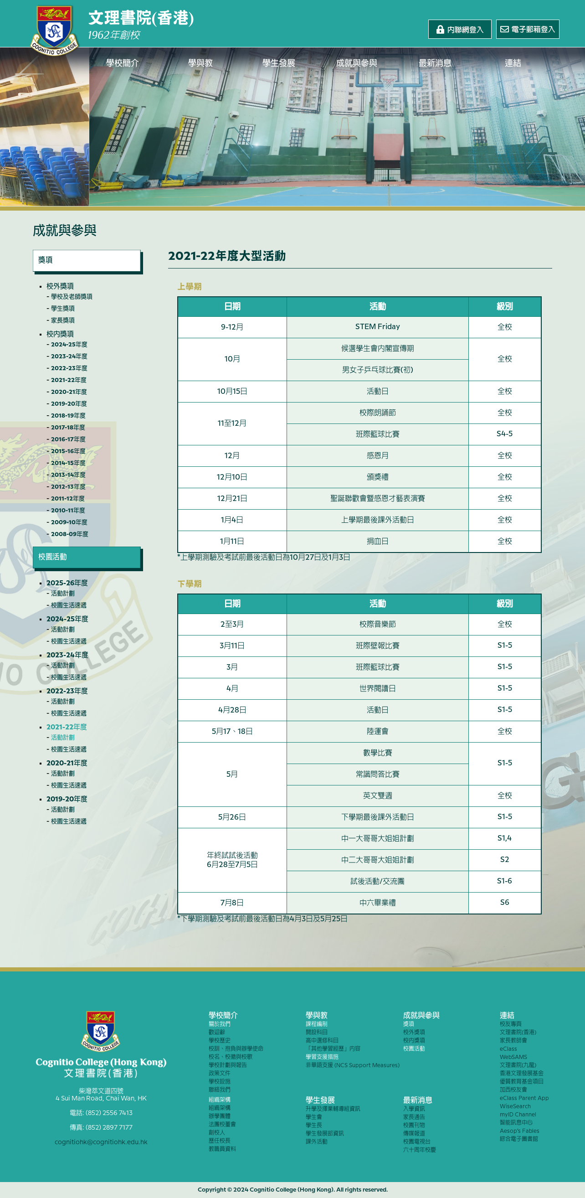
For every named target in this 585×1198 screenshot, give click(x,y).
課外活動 (317, 1142)
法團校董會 (222, 1124)
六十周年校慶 (419, 1150)
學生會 (314, 1117)
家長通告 (414, 1117)
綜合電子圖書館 (519, 1139)
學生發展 (279, 64)
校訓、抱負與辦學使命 (236, 1049)
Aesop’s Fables (519, 1131)
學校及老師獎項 (71, 297)
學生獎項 (63, 308)
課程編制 (317, 1024)
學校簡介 (122, 64)
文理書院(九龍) (518, 1065)
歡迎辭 (217, 1032)
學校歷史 (220, 1040)
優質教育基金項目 (522, 1081)
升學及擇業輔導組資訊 (333, 1109)
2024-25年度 (69, 344)
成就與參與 (357, 64)
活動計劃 (63, 593)
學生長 (314, 1125)
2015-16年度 (68, 451)
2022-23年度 (69, 368)
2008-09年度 (69, 534)
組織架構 (220, 1100)
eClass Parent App (524, 1098)
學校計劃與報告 (228, 1065)
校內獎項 (60, 334)
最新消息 (435, 64)
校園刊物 (414, 1125)
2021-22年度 (69, 380)
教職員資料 (222, 1149)
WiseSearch (515, 1106)
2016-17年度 (68, 439)
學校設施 (220, 1081)
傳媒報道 (414, 1133)
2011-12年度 (68, 498)
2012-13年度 (68, 487)
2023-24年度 (69, 356)
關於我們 (220, 1024)
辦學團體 (220, 1116)
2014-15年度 (68, 463)
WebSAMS (513, 1057)
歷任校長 (220, 1141)
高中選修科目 (322, 1040)
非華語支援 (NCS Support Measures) (353, 1065)
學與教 (201, 64)
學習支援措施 (322, 1057)
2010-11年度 (68, 510)
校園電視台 (417, 1142)
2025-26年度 (67, 583)
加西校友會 (513, 1090)
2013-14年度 (68, 475)
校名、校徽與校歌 (230, 1057)
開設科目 (317, 1032)
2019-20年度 (69, 404)
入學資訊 (414, 1109)
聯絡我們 (220, 1090)
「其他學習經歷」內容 (333, 1049)
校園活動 (414, 1049)
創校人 (217, 1133)
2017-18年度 (68, 427)
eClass (508, 1049)
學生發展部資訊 (325, 1133)
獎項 (408, 1024)
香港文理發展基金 (522, 1073)
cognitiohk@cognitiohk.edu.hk (101, 1142)
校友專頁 (511, 1024)
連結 (513, 64)
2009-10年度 (69, 522)
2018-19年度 (68, 415)
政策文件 (220, 1073)
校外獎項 (60, 287)
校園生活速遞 (69, 605)
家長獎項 (63, 320)
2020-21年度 (69, 392)
